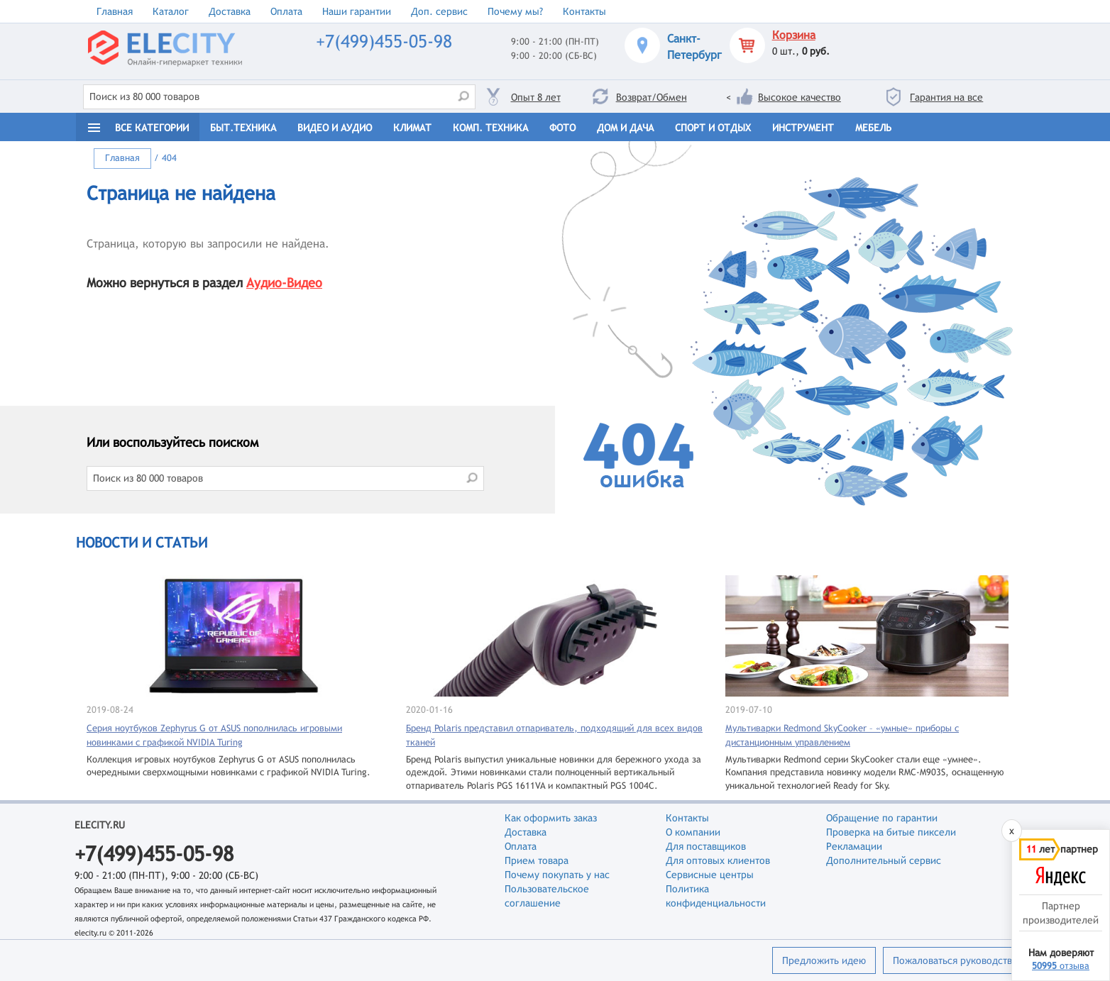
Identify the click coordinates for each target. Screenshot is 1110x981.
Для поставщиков (706, 846)
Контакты (584, 11)
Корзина (793, 35)
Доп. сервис (439, 11)
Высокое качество (799, 97)
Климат (412, 127)
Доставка (230, 11)
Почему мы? (515, 11)
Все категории (152, 127)
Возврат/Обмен (651, 97)
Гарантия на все (946, 97)
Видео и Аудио (334, 127)
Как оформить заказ (551, 818)
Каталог (171, 11)
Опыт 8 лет (536, 97)
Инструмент (803, 127)
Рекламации (854, 846)
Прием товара (536, 860)
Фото (562, 127)
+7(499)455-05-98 (384, 41)
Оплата (286, 11)
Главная (115, 11)
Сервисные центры (710, 874)
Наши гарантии (356, 11)
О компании (693, 832)
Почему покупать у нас (557, 874)
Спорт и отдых (713, 127)
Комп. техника (490, 127)
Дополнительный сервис (883, 860)
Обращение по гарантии (882, 818)
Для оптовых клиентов (718, 860)
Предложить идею (824, 960)
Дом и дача (625, 127)
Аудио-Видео (284, 282)
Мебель (873, 127)
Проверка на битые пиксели (891, 832)
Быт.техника (243, 127)
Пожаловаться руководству (955, 960)
